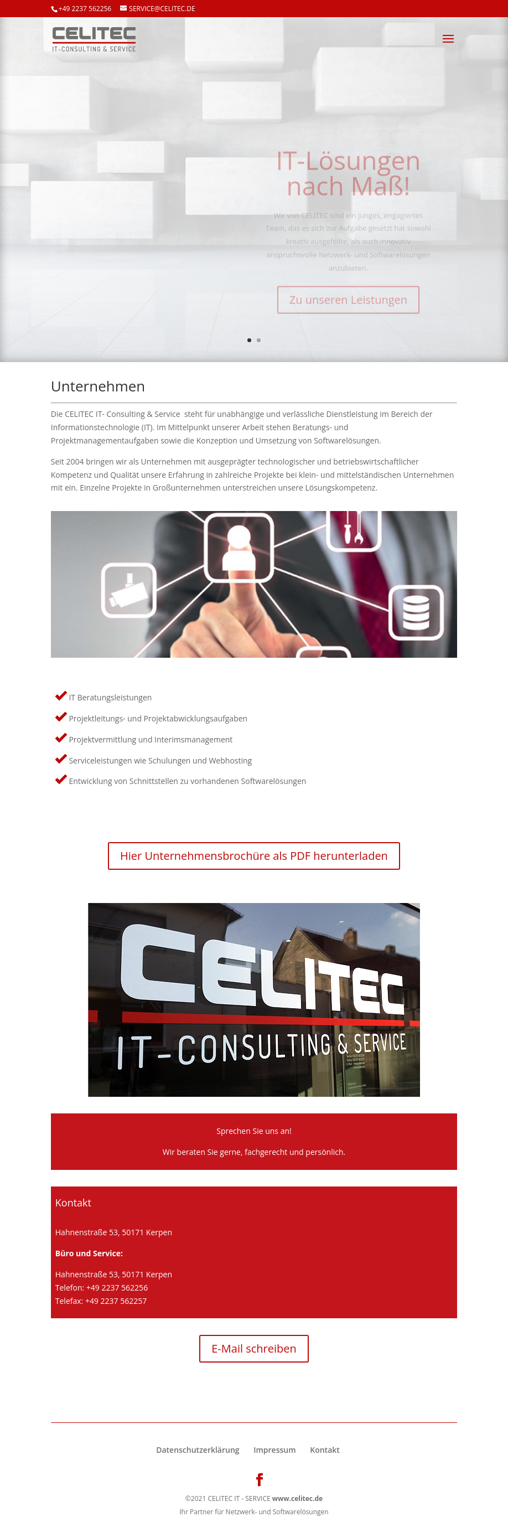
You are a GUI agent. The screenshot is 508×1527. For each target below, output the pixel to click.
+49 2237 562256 (85, 8)
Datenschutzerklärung (197, 1450)
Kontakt (325, 1450)
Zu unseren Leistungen (348, 306)
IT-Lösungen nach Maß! (348, 179)
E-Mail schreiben (254, 1348)
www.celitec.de (297, 1498)
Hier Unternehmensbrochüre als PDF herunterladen (254, 855)
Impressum (274, 1450)
